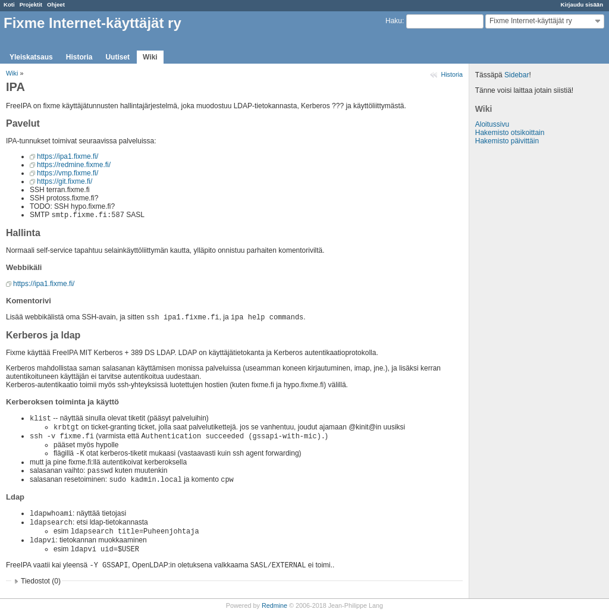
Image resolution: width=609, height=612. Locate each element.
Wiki (150, 57)
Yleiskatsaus (31, 57)
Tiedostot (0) (41, 581)
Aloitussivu (492, 124)
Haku (393, 21)
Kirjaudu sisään (582, 4)
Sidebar (516, 75)
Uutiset (117, 57)
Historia (79, 57)
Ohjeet (56, 4)
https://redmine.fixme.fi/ (74, 165)
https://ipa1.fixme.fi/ (67, 156)
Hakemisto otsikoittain (510, 132)
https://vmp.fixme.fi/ (67, 173)
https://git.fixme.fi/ (64, 181)
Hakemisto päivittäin (507, 141)
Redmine (274, 605)
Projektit (31, 4)
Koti (9, 4)
